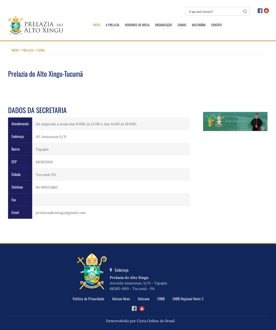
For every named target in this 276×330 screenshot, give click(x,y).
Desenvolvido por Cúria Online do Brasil (140, 320)
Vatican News (121, 298)
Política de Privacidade (88, 298)
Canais (182, 25)
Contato (216, 25)
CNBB (161, 298)
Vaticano (144, 298)
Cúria (41, 50)
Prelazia (28, 50)
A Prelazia (112, 25)
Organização (163, 25)
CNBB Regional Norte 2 (188, 298)
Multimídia (199, 25)
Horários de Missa (137, 25)
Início (96, 25)
